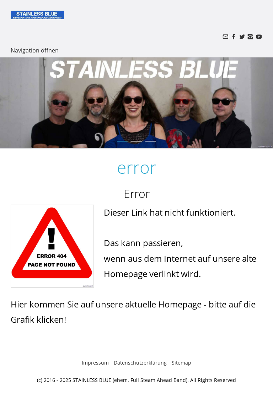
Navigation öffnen (35, 50)
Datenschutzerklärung (140, 362)
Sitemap (181, 362)
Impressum (95, 362)
